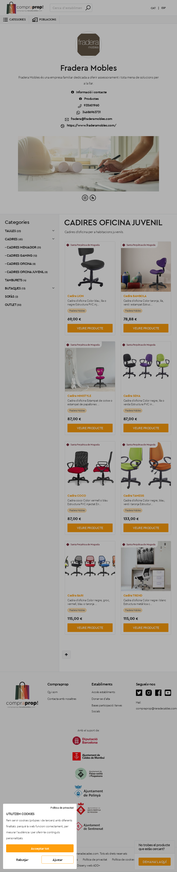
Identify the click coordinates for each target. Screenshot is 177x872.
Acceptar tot (40, 848)
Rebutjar (22, 860)
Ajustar (58, 860)
